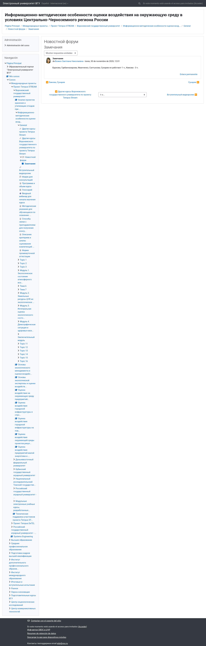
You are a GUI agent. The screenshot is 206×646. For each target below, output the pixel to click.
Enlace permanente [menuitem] (188, 74)
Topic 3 (23, 267)
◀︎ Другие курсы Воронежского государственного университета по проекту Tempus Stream (70, 94)
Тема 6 (23, 286)
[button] (139, 3)
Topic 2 (23, 263)
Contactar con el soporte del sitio (44, 621)
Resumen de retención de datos (41, 633)
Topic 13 (24, 350)
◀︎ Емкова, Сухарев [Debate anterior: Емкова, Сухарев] (55, 82)
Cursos (12, 80)
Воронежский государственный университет (98, 26)
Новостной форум (16, 29)
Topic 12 (24, 347)
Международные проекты (35, 26)
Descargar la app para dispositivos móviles (46, 637)
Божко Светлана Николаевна (69, 61)
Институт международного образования (17, 575)
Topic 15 (24, 357)
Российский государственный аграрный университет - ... (23, 530)
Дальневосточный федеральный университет (23, 462)
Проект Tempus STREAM (62, 26)
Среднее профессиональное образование (18, 546)
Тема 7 (23, 289)
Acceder (198, 3)
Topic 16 (24, 361)
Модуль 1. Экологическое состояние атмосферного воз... (25, 276)
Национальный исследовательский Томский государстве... (24, 482)
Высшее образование (21, 540)
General (187, 26)
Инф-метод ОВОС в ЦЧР (38, 630)
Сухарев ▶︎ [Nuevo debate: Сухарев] (193, 82)
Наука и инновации (20, 592)
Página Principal (12, 26)
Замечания (33, 29)
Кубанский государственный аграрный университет (24, 472)
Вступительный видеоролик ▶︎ (182, 94)
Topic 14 (24, 354)
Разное (14, 588)
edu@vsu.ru (62, 643)
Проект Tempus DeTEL (24, 523)
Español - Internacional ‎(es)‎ (54, 3)
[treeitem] (21, 45)
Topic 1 (23, 260)
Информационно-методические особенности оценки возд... (151, 26)
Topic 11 (24, 344)
